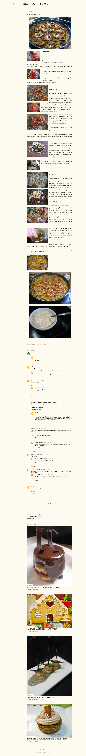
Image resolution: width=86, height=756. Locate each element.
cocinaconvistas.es (35, 469)
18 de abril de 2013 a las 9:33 (54, 352)
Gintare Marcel (47, 752)
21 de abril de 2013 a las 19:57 (45, 469)
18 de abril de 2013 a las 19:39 (47, 387)
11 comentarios (35, 741)
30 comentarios (35, 631)
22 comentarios (35, 589)
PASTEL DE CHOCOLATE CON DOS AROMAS (43, 587)
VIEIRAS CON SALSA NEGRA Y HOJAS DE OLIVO (44, 697)
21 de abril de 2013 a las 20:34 (47, 474)
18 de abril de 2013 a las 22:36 (44, 454)
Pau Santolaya (38, 357)
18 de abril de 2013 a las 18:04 (47, 357)
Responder (33, 364)
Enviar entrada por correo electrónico (39, 344)
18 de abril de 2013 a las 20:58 (41, 428)
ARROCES (15, 17)
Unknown (33, 366)
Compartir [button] (15, 11)
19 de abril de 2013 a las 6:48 (47, 442)
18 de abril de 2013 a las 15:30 (41, 396)
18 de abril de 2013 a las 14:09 (39, 380)
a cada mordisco (35, 454)
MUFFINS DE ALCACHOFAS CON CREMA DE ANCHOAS (47, 739)
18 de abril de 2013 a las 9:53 (41, 366)
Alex (32, 380)
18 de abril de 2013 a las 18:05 (47, 372)
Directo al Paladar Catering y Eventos (39, 353)
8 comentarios (35, 699)
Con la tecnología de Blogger (43, 750)
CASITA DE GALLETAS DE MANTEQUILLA (42, 629)
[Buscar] (71, 4)
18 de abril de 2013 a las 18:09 (47, 412)
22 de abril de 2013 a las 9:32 (43, 486)
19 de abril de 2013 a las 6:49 (47, 458)
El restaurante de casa (32, 3)
